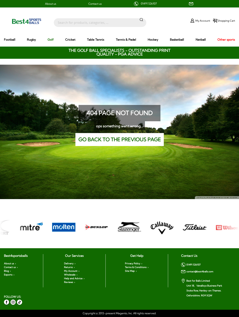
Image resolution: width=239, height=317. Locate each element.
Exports (8, 274)
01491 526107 (149, 3)
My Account (70, 271)
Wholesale (69, 274)
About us (50, 4)
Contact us (95, 4)
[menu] (119, 40)
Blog (6, 271)
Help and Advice (73, 278)
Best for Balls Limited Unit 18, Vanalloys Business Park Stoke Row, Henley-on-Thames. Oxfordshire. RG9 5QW (201, 288)
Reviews (68, 282)
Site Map (130, 271)
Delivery (68, 263)
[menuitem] (9, 39)
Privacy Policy (132, 263)
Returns (68, 267)
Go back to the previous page (119, 139)
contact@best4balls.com (197, 271)
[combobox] (100, 20)
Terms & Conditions (136, 267)
